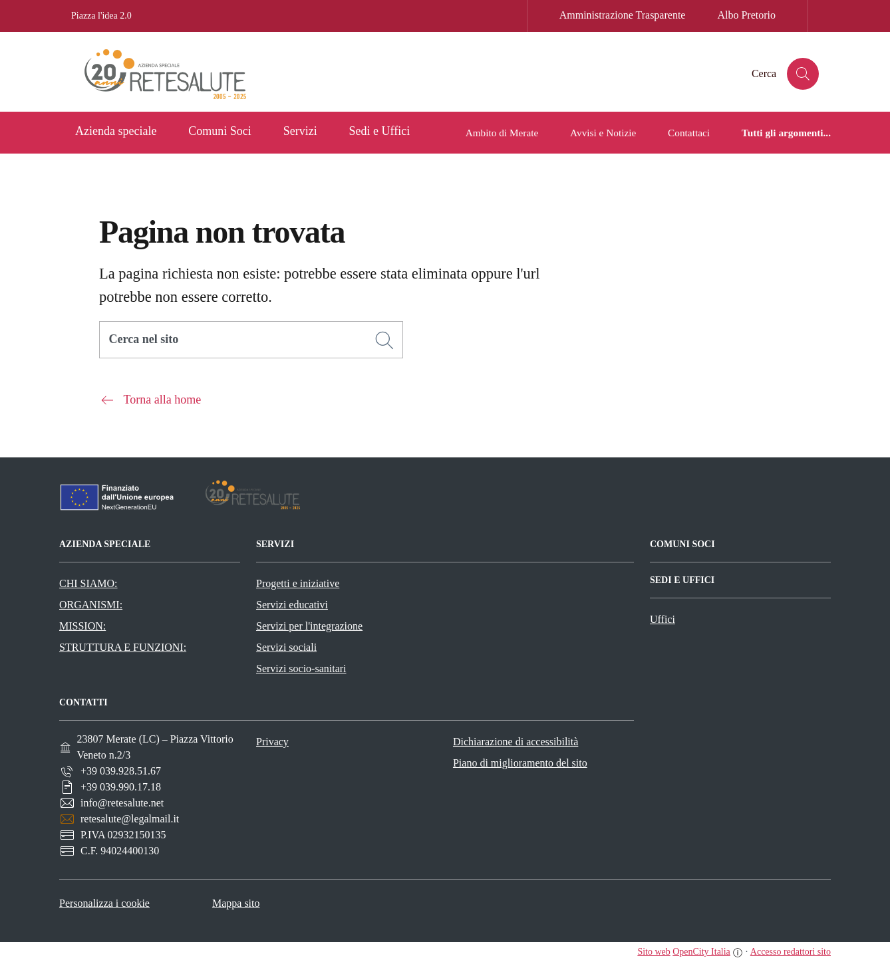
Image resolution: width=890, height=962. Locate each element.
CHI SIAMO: (88, 583)
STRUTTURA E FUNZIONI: (122, 647)
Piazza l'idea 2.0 (101, 16)
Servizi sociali (286, 647)
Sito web (653, 952)
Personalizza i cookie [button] (104, 903)
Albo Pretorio (746, 15)
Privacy (272, 741)
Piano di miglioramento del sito (520, 763)
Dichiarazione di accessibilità (515, 741)
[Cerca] (384, 340)
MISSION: (82, 626)
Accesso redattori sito (790, 952)
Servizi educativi (292, 604)
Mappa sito (236, 903)
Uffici (662, 619)
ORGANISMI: (90, 604)
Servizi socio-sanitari (301, 668)
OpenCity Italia (701, 952)
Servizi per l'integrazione (309, 626)
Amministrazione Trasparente (622, 15)
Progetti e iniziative (297, 583)
